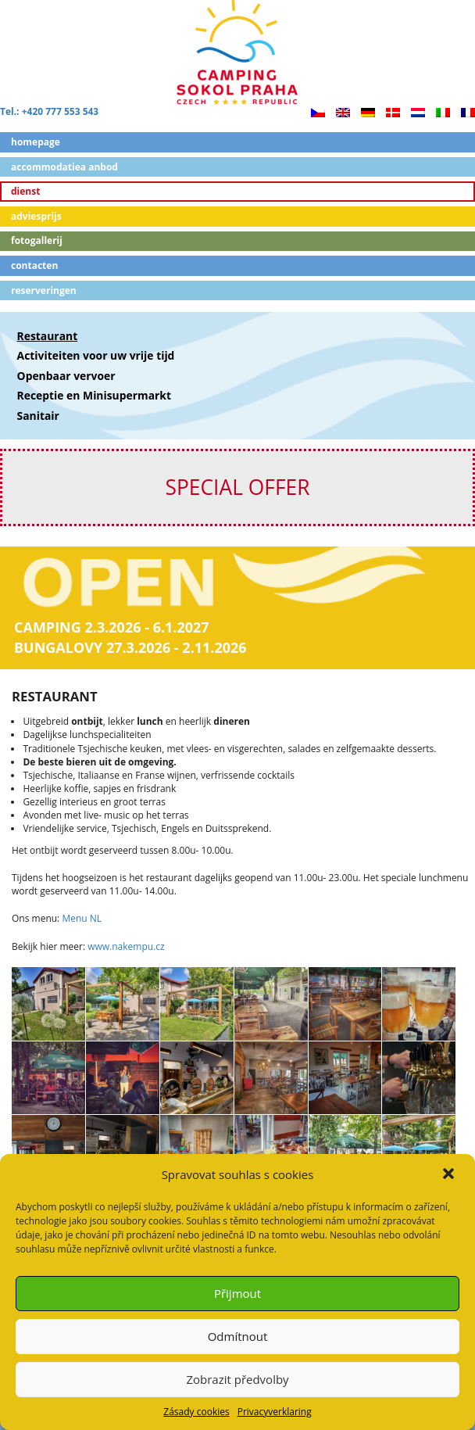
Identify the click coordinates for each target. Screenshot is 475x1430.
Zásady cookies (196, 1411)
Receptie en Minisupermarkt (94, 395)
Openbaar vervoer (66, 375)
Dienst (25, 191)
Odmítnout (238, 1336)
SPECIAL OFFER (237, 487)
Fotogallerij (36, 240)
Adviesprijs (36, 216)
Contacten (34, 265)
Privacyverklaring (275, 1411)
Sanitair (38, 415)
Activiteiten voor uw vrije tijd (96, 355)
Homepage (35, 142)
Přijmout (237, 1293)
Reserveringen (44, 290)
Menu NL (82, 918)
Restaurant (47, 335)
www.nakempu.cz (126, 946)
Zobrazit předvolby (237, 1379)
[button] (450, 1175)
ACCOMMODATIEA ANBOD (64, 167)
